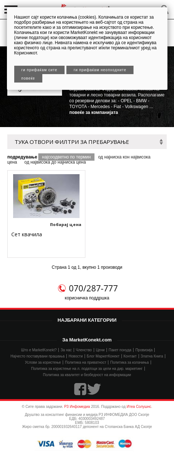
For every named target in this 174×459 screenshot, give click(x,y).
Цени (100, 350)
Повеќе (28, 78)
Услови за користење (43, 362)
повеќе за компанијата (93, 112)
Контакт (130, 356)
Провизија (143, 350)
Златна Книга (152, 356)
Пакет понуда (120, 350)
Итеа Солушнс (139, 407)
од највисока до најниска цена (55, 162)
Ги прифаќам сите (40, 70)
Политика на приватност (85, 362)
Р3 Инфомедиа (77, 407)
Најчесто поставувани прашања (38, 356)
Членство (84, 350)
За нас (66, 350)
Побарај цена (65, 224)
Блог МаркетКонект (103, 356)
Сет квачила (26, 234)
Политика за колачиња (129, 362)
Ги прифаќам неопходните (100, 70)
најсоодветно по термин (66, 157)
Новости (76, 356)
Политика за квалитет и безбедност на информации (87, 375)
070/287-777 (93, 288)
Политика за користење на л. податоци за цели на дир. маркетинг (86, 369)
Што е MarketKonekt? (39, 350)
